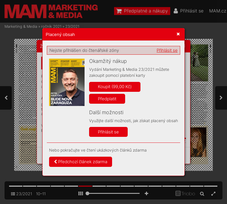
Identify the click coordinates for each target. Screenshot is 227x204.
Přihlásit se (167, 50)
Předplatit (107, 98)
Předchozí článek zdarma (80, 161)
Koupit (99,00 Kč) (115, 86)
